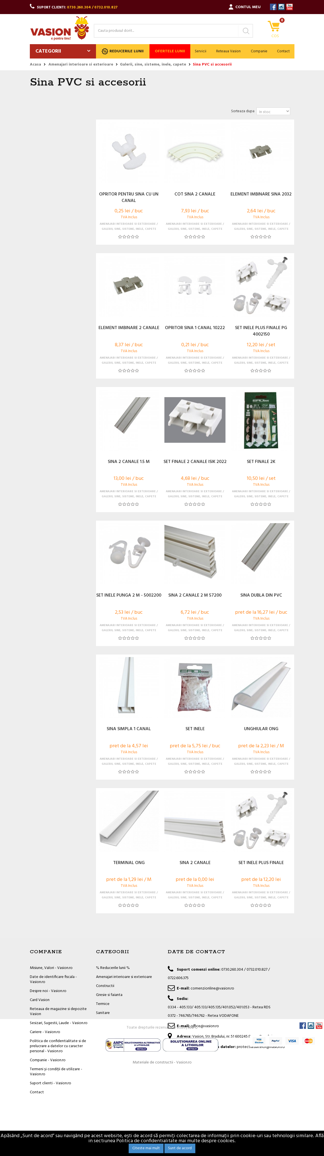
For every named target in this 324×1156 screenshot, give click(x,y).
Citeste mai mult (146, 1148)
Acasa (35, 65)
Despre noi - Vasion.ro (48, 991)
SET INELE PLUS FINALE (261, 863)
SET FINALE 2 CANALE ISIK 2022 (195, 462)
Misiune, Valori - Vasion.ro (51, 968)
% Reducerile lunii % (113, 968)
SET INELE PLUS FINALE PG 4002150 (261, 331)
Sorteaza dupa (242, 111)
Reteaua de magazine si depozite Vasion (58, 1011)
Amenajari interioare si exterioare (124, 977)
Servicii (200, 51)
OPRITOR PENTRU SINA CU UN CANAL (128, 197)
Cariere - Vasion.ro (45, 1032)
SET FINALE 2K (261, 462)
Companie (259, 51)
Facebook (273, 7)
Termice (103, 1004)
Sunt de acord (180, 1148)
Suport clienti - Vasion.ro (50, 1083)
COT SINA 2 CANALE (195, 194)
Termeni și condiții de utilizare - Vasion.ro (56, 1072)
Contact (283, 51)
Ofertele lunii (170, 51)
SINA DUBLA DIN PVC (261, 595)
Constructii (105, 986)
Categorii (48, 51)
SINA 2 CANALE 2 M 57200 (195, 595)
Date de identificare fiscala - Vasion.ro (53, 979)
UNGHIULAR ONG (261, 729)
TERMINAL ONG (129, 863)
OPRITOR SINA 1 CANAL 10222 (195, 328)
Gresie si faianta (109, 995)
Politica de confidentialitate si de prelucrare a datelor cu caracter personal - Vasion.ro (58, 1046)
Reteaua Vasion (228, 51)
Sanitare (103, 1013)
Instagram (281, 7)
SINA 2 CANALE (195, 863)
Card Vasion (40, 1000)
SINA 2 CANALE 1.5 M (129, 462)
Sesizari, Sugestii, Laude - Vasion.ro (59, 1023)
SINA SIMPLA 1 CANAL (129, 729)
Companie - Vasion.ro (48, 1060)
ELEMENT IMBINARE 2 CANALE (129, 328)
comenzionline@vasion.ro (212, 988)
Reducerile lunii (123, 51)
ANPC (192, 1112)
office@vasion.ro (205, 1026)
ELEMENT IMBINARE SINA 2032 (261, 194)
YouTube (289, 7)
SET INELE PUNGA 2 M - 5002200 (128, 595)
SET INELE (195, 729)
